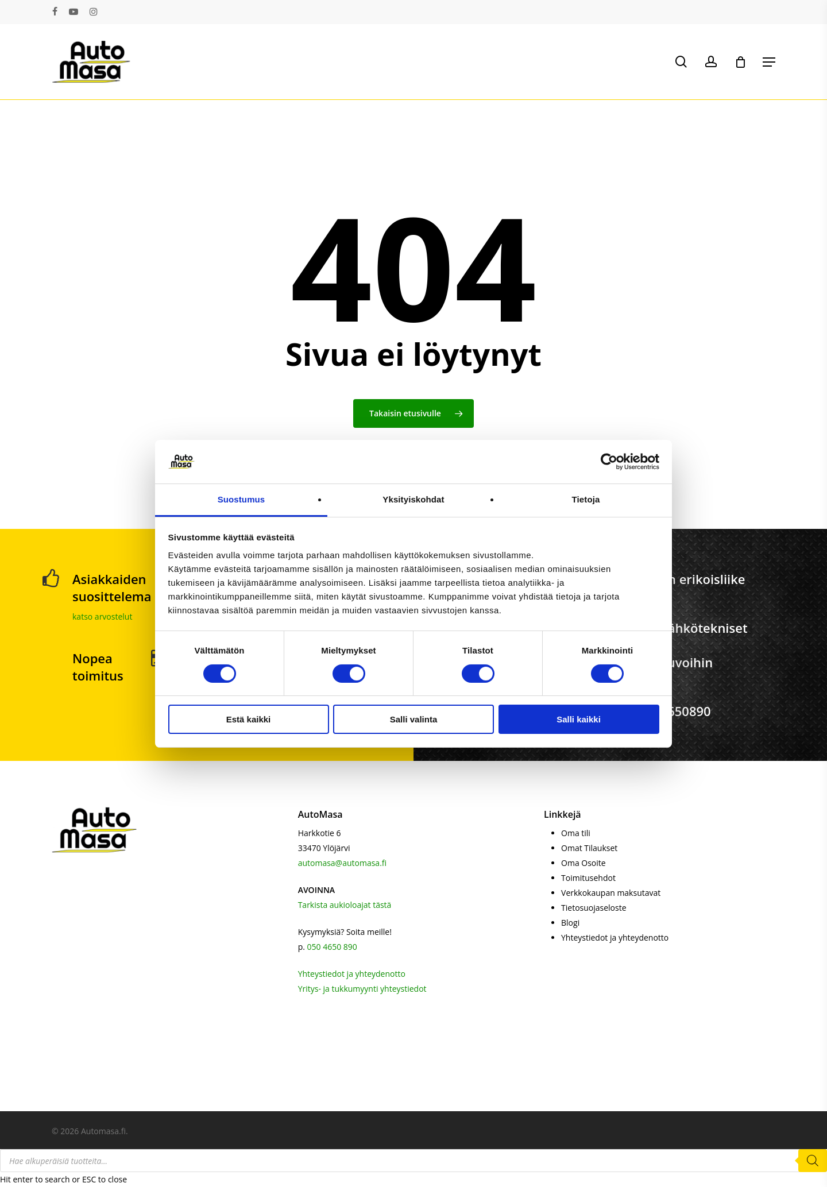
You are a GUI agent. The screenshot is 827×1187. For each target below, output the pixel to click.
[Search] (812, 1160)
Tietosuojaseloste (594, 907)
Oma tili (575, 833)
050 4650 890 (332, 946)
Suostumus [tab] (241, 499)
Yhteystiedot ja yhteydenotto (351, 973)
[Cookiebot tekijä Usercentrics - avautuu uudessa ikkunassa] (609, 461)
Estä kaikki (248, 719)
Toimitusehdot (588, 877)
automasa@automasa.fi (342, 862)
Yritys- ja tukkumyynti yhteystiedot (362, 988)
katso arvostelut (102, 616)
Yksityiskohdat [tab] (413, 499)
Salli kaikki (579, 719)
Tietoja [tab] (586, 499)
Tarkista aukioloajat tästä (345, 904)
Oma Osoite (583, 862)
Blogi (570, 922)
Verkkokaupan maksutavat (610, 892)
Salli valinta (414, 719)
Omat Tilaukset (589, 847)
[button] (769, 62)
